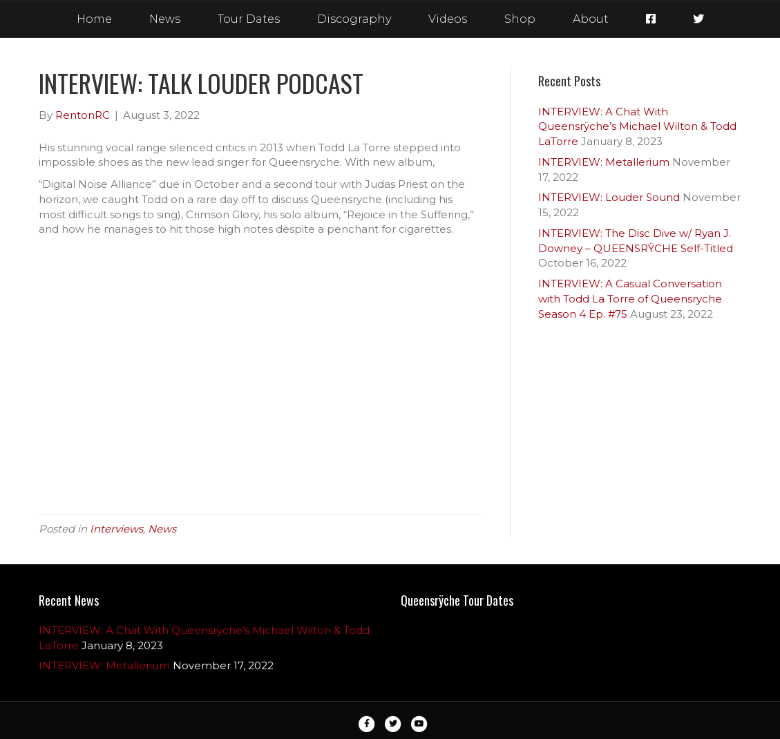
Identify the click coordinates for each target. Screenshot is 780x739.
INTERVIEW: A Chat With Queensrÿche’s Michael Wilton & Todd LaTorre (637, 126)
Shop (519, 19)
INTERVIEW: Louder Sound (609, 197)
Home (94, 19)
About (591, 19)
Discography (354, 19)
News (164, 19)
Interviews (116, 528)
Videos (447, 19)
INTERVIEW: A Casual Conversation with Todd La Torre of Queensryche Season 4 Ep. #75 (630, 298)
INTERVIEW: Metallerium (603, 162)
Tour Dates (249, 19)
